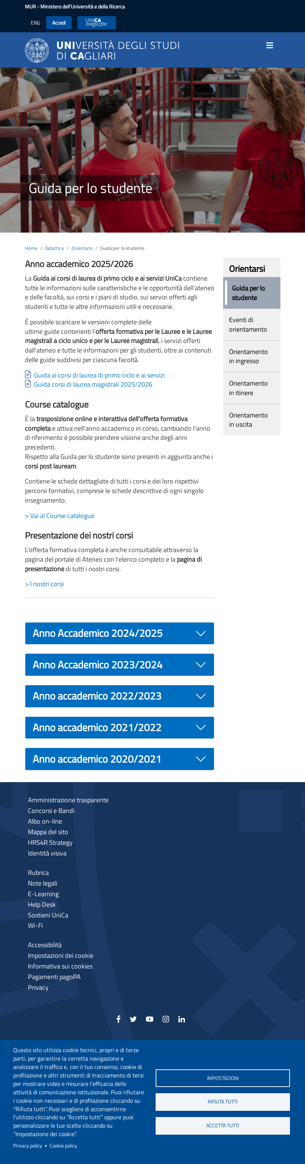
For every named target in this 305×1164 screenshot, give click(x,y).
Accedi (59, 22)
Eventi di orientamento (248, 324)
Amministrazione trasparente (68, 800)
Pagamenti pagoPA (54, 977)
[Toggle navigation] (272, 45)
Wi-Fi (35, 925)
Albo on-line (45, 821)
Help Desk (42, 904)
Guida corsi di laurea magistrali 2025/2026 (93, 384)
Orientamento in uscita (248, 420)
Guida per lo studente (248, 293)
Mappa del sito (48, 832)
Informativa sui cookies (60, 966)
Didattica (54, 248)
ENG (35, 22)
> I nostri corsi (44, 584)
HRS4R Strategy (50, 842)
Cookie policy (63, 1145)
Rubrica (38, 872)
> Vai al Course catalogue (59, 516)
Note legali (42, 883)
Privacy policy (27, 1145)
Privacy (38, 987)
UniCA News (96, 22)
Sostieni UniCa (48, 915)
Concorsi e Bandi (51, 810)
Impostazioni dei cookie (60, 955)
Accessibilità (45, 945)
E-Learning (43, 894)
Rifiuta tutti (222, 1101)
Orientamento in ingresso (248, 356)
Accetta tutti (222, 1125)
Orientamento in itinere (248, 388)
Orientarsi (82, 248)
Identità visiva (47, 853)
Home (31, 248)
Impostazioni (223, 1077)
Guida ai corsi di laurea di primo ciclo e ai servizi (99, 375)
